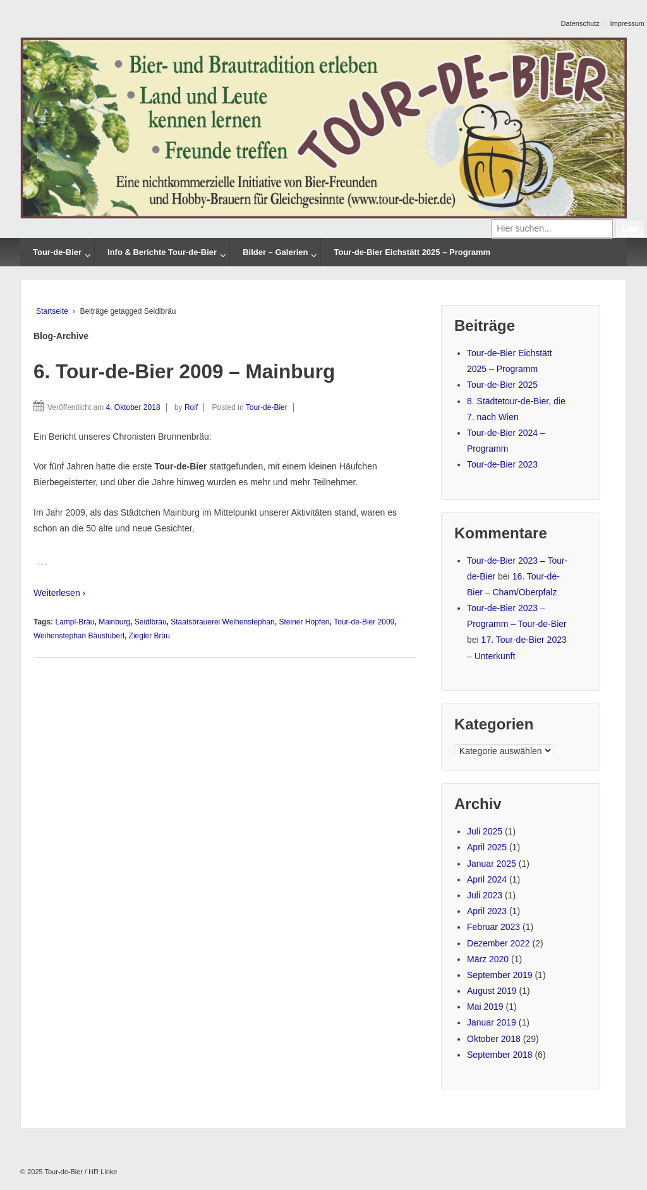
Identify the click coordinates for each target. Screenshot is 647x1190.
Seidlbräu (151, 621)
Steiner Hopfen (304, 621)
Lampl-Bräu (74, 621)
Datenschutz (580, 23)
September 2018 (500, 1055)
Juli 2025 (484, 831)
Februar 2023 (493, 927)
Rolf (191, 407)
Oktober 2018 (494, 1039)
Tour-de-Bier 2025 (502, 385)
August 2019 (492, 991)
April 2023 (487, 911)
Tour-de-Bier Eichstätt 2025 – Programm (412, 252)
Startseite (52, 311)
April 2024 (487, 879)
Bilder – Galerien (275, 252)
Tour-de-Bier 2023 (502, 464)
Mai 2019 (485, 1006)
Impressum (627, 23)
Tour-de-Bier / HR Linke (80, 1171)
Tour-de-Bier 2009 (364, 621)
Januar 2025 (491, 863)
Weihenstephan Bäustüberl (78, 635)
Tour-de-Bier (57, 252)
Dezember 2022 (498, 943)
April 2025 (487, 847)
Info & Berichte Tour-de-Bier (162, 252)
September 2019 (500, 975)
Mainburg (114, 621)
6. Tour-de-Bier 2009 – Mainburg (184, 371)
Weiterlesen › (59, 593)
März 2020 (488, 959)
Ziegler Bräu (149, 635)
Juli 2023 (484, 895)
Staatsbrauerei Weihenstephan (223, 621)
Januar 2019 (491, 1022)
